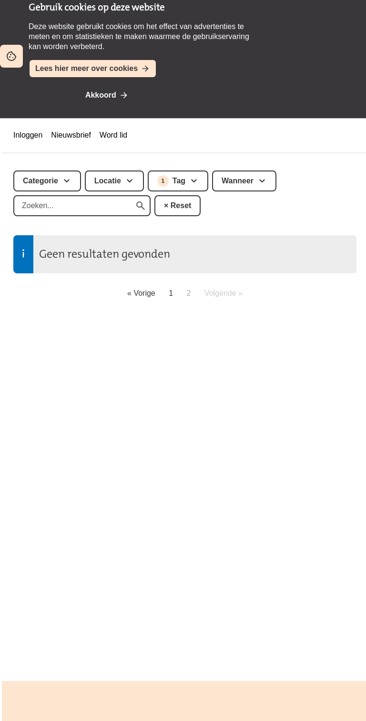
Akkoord (100, 95)
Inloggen (27, 135)
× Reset (177, 205)
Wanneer (238, 181)
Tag (171, 181)
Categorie (40, 181)
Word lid (113, 135)
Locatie (107, 181)
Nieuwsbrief (71, 135)
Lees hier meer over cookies (86, 68)
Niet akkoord (170, 95)
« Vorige (141, 293)
